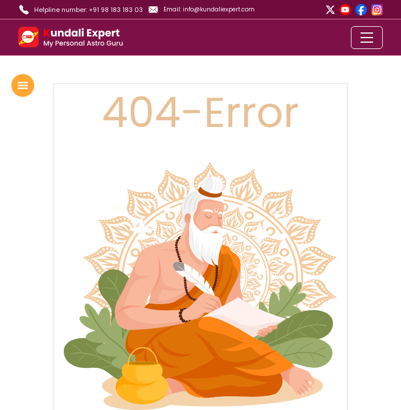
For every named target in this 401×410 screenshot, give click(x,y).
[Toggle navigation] (367, 37)
